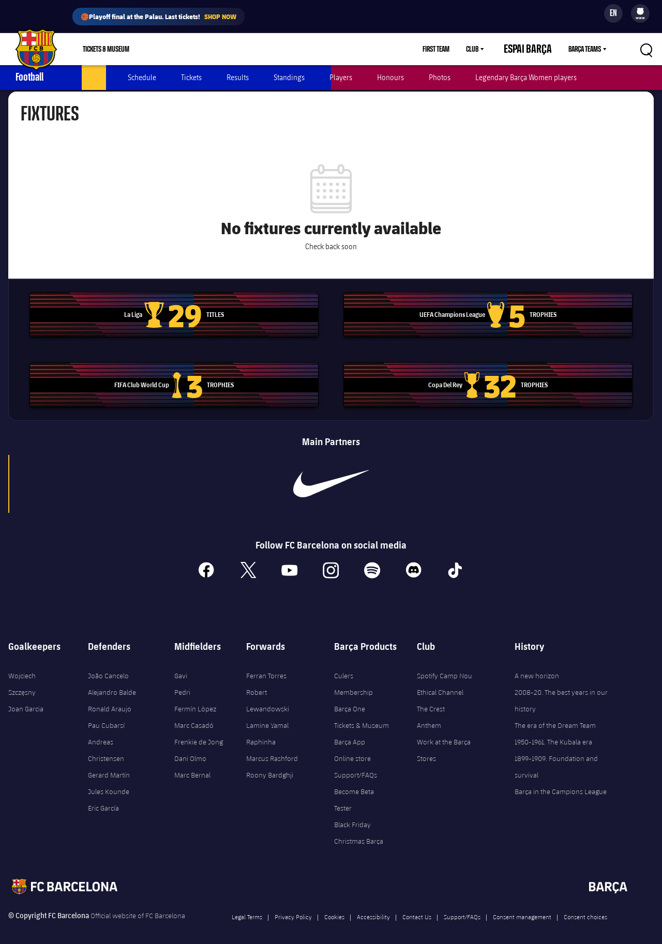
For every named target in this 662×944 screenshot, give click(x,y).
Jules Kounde (108, 782)
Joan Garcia (25, 699)
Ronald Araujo (109, 699)
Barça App (349, 732)
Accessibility (373, 906)
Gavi (180, 666)
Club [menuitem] (490, 49)
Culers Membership (353, 674)
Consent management (522, 906)
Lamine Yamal (267, 715)
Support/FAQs (355, 765)
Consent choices (585, 906)
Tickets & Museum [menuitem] (106, 49)
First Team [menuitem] (454, 49)
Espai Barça (537, 49)
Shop (162, 49)
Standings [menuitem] (289, 77)
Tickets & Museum (361, 715)
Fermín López (195, 699)
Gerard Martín (109, 765)
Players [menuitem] (340, 77)
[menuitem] (640, 11)
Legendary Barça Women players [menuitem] (526, 77)
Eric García (103, 798)
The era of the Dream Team (555, 715)
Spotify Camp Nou (444, 666)
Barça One (349, 699)
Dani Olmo (190, 748)
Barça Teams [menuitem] (584, 49)
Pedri (182, 682)
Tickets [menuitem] (191, 77)
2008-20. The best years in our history (561, 690)
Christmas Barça (358, 831)
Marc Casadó (194, 715)
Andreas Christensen (106, 740)
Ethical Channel (440, 682)
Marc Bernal (192, 765)
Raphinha (261, 732)
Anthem (429, 715)
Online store (352, 748)
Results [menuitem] (238, 77)
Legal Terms (247, 906)
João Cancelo (108, 666)
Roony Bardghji (269, 765)
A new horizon (537, 666)
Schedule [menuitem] (142, 77)
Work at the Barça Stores (444, 740)
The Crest (431, 699)
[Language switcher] (613, 13)
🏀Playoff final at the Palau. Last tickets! (158, 16)
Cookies (334, 906)
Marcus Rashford (272, 748)
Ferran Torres (266, 666)
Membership (205, 49)
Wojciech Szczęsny (22, 674)
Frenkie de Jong (198, 732)
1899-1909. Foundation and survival (556, 756)
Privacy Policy (293, 906)
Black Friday (352, 815)
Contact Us (416, 906)
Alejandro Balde (112, 682)
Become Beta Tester (354, 790)
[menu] (640, 13)
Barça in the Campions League (561, 782)
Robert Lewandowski (267, 690)
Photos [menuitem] (439, 77)
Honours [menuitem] (390, 77)
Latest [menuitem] (94, 77)
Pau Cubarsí (106, 715)
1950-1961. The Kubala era (553, 732)
